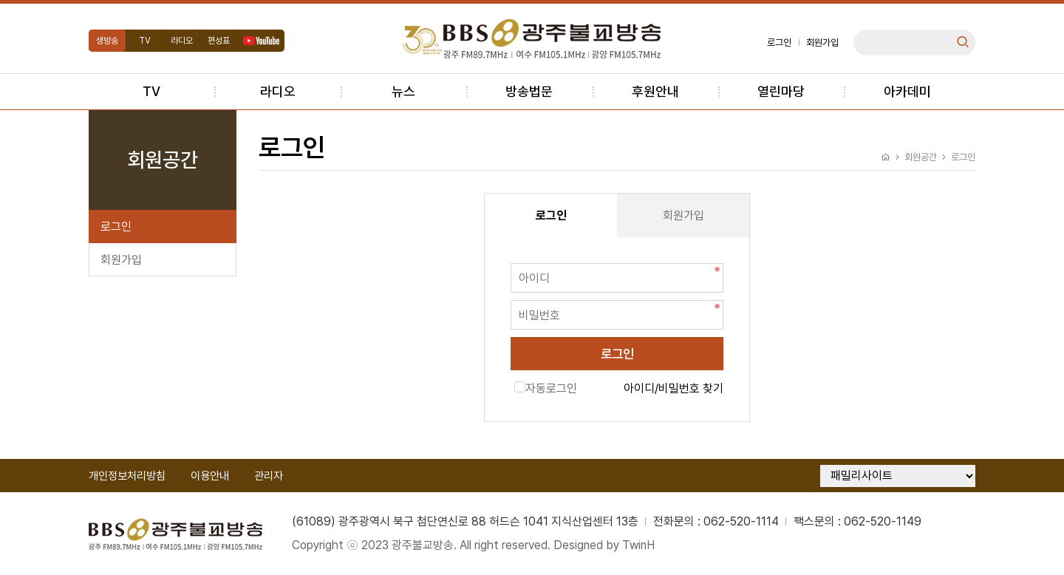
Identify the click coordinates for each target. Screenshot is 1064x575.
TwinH (638, 545)
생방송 (107, 40)
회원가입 (822, 42)
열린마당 (781, 91)
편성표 (219, 40)
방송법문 (529, 91)
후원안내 (655, 91)
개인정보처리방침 (127, 476)
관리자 (268, 476)
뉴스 (403, 91)
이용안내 (210, 476)
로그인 (779, 42)
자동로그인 (545, 388)
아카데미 (907, 91)
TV (145, 40)
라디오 (182, 40)
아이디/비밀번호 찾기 (673, 388)
